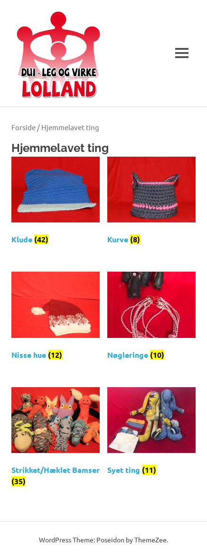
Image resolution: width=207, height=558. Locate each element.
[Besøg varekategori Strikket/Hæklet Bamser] (55, 439)
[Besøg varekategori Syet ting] (151, 433)
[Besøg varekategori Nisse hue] (55, 318)
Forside (23, 127)
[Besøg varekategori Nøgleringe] (151, 318)
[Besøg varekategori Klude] (55, 203)
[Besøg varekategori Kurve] (151, 203)
